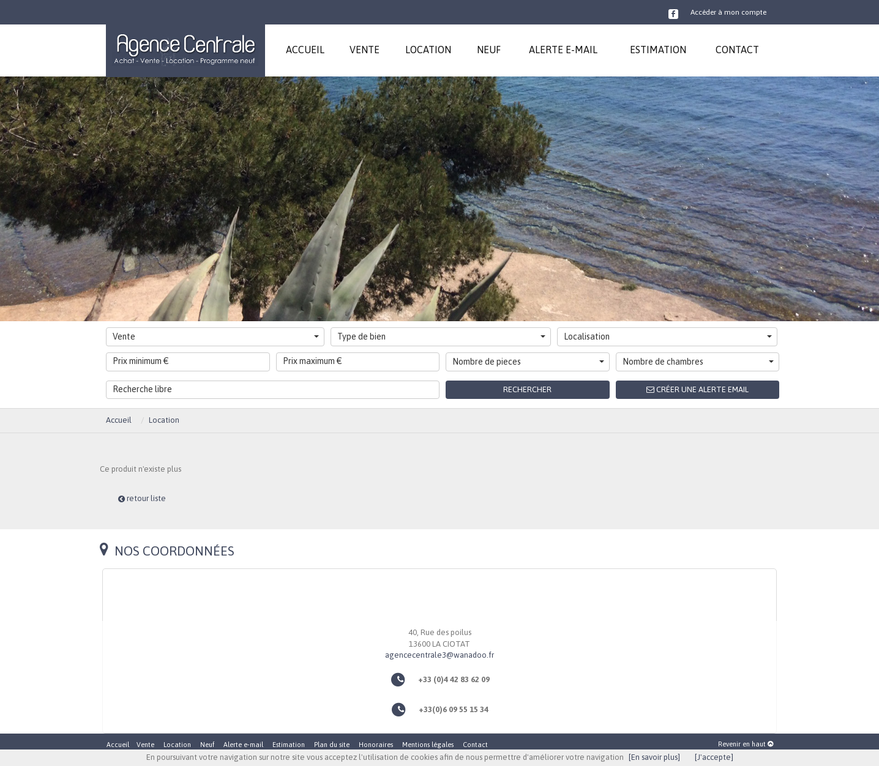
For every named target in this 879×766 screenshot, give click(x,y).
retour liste (142, 498)
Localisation (668, 336)
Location (164, 420)
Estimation (288, 744)
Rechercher (527, 389)
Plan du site (332, 744)
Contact (475, 744)
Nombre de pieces (528, 361)
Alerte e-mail (243, 744)
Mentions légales (428, 744)
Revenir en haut (745, 744)
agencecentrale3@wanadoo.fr (439, 655)
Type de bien (441, 336)
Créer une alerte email (697, 389)
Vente (216, 336)
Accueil (119, 420)
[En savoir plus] (654, 757)
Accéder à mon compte (728, 12)
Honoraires (376, 744)
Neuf (207, 744)
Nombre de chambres (698, 361)
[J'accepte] (714, 757)
